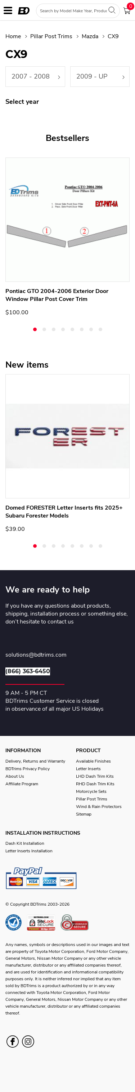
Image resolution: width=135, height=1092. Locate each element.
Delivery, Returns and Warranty (35, 761)
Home (13, 36)
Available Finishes (93, 761)
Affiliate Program (21, 784)
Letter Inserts (88, 769)
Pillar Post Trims (51, 36)
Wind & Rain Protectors (99, 806)
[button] (35, 329)
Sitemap (83, 814)
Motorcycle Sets (91, 791)
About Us (14, 776)
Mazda (90, 36)
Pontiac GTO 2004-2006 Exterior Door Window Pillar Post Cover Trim (56, 295)
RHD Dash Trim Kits (95, 784)
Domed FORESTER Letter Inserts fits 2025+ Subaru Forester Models (64, 512)
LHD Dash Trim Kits (95, 776)
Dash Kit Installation (24, 843)
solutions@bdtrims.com (36, 655)
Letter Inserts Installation (29, 851)
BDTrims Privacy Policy (27, 769)
